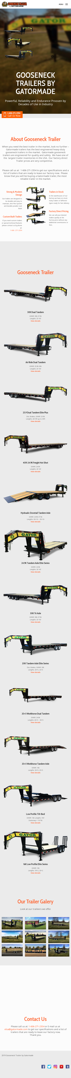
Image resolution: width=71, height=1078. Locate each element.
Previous (6, 60)
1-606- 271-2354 (16, 230)
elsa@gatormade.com (16, 1029)
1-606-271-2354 (36, 1026)
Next (52, 60)
